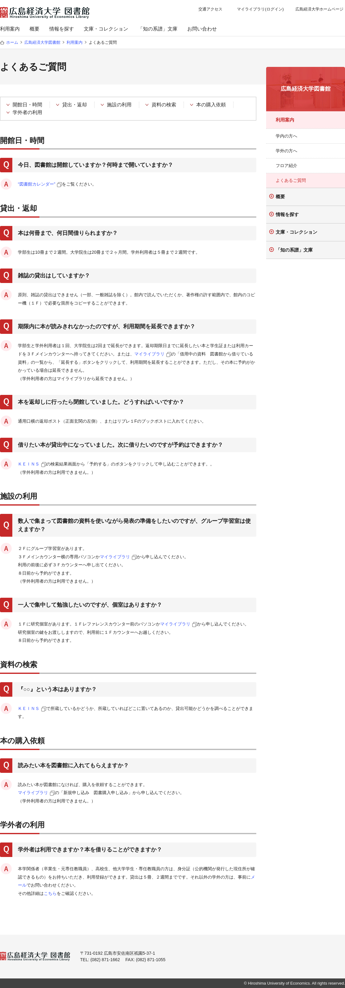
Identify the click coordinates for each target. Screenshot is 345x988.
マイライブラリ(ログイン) (260, 9)
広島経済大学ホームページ (319, 9)
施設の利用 (119, 104)
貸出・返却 (74, 104)
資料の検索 (164, 104)
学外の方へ (286, 150)
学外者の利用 (27, 112)
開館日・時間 (27, 104)
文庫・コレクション (106, 28)
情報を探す (61, 28)
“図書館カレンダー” (36, 184)
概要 (34, 28)
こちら (50, 893)
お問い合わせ (202, 28)
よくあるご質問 (291, 180)
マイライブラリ (149, 353)
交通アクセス (210, 9)
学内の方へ (286, 135)
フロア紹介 (286, 165)
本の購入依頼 (211, 104)
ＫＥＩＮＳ (28, 463)
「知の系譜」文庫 (157, 28)
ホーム (12, 42)
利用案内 (10, 28)
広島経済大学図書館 (42, 42)
